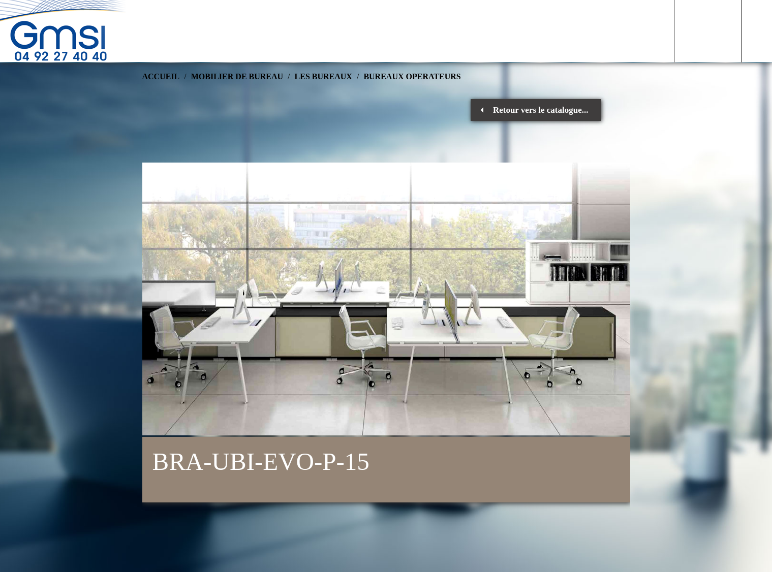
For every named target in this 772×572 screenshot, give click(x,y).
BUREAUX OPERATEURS (411, 76)
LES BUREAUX (323, 76)
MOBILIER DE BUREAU (237, 76)
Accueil (161, 76)
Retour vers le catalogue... (541, 110)
